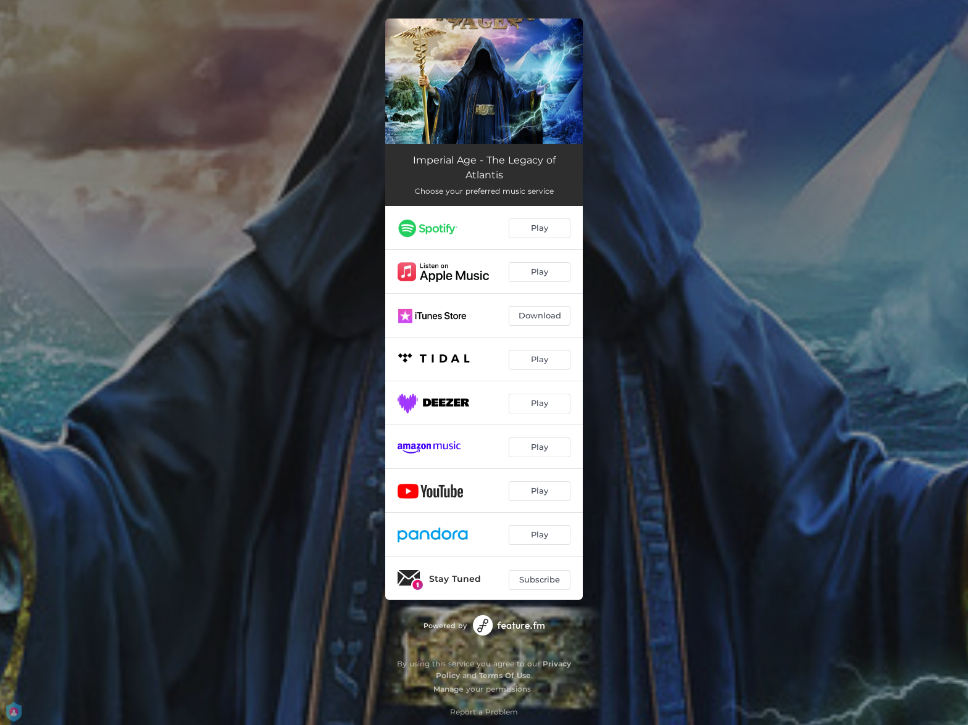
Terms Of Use (505, 675)
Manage (448, 689)
